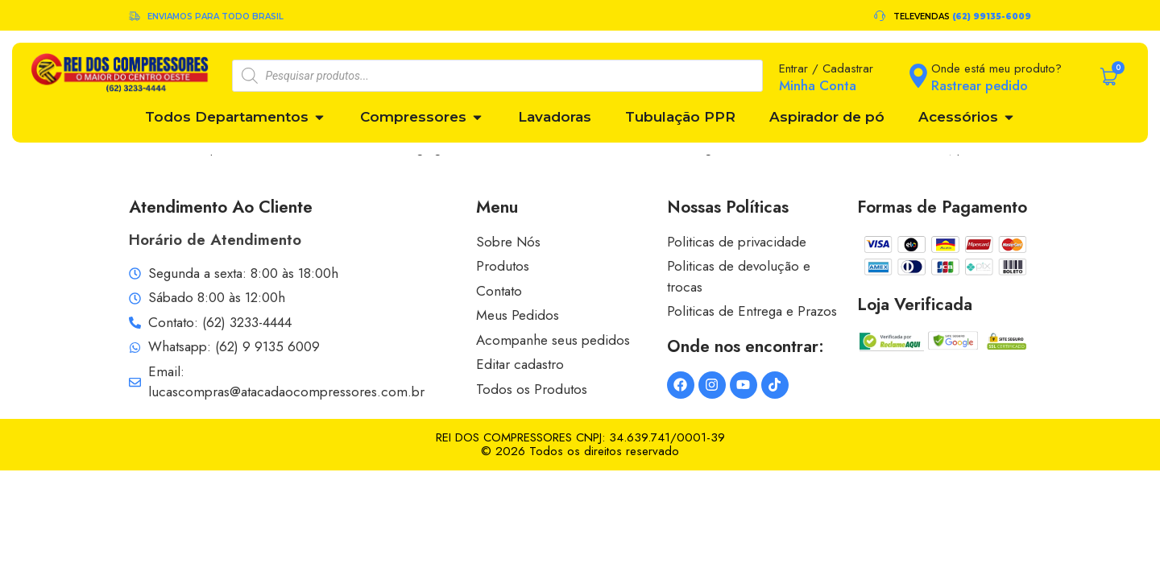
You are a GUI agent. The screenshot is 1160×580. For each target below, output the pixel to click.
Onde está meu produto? (996, 68)
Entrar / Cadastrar (826, 68)
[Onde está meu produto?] (918, 76)
